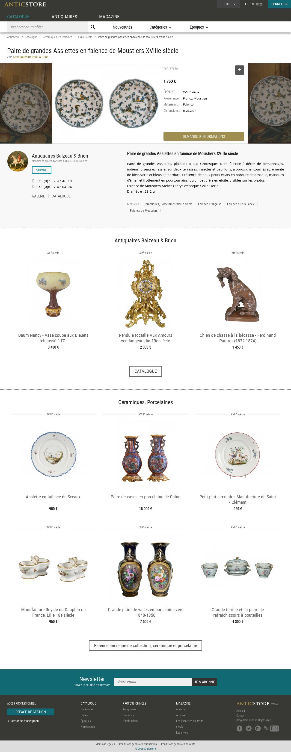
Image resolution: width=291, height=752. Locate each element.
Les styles (182, 732)
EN (252, 4)
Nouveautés (122, 27)
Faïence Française (209, 204)
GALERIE (38, 196)
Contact (241, 715)
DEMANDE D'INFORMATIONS (204, 136)
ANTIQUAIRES (64, 16)
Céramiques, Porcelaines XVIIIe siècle (168, 204)
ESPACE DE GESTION (30, 711)
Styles (84, 715)
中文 (259, 4)
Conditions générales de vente (178, 744)
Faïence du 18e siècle (241, 204)
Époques (86, 721)
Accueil (240, 711)
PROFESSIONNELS (134, 703)
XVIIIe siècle (85, 37)
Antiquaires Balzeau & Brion (60, 155)
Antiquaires (129, 709)
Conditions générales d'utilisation (138, 744)
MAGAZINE (109, 16)
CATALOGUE (18, 16)
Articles (180, 715)
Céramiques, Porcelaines (57, 37)
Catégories (87, 709)
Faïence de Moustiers (143, 210)
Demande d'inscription (24, 721)
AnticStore (13, 37)
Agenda (180, 709)
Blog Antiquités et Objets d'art (253, 720)
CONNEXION (279, 4)
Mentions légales (105, 744)
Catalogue (31, 37)
